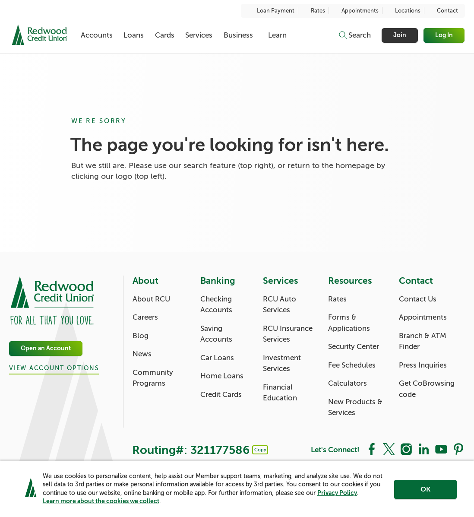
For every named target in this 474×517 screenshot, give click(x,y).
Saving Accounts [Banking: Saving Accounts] (216, 334)
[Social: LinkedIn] (423, 448)
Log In (444, 35)
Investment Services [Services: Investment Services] (282, 363)
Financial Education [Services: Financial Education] (280, 393)
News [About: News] (142, 354)
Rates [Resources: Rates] (337, 299)
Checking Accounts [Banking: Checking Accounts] (216, 304)
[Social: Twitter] (388, 448)
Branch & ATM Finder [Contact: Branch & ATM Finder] (422, 341)
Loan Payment (271, 10)
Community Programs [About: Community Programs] (153, 378)
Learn (277, 35)
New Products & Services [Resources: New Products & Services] (355, 407)
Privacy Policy (337, 493)
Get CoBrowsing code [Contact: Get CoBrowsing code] (427, 389)
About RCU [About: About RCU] (151, 299)
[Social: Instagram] (406, 448)
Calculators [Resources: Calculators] (347, 383)
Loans (133, 35)
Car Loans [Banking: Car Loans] (217, 358)
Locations (403, 10)
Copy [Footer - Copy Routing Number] (260, 449)
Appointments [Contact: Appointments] (423, 317)
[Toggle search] (354, 35)
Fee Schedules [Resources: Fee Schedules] (352, 365)
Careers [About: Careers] (145, 317)
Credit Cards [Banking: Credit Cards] (221, 394)
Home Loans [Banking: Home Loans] (221, 376)
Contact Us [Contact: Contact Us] (417, 299)
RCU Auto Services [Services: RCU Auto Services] (279, 304)
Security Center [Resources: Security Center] (353, 347)
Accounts (97, 35)
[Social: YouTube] (441, 448)
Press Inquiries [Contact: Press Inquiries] (423, 365)
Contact (443, 10)
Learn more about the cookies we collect (101, 501)
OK (425, 490)
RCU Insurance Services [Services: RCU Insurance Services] (288, 334)
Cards (164, 35)
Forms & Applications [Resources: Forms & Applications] (349, 323)
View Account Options (54, 368)
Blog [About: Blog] (141, 336)
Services (198, 35)
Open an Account (46, 348)
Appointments (355, 10)
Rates (313, 10)
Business (238, 35)
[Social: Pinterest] (458, 448)
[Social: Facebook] (371, 448)
